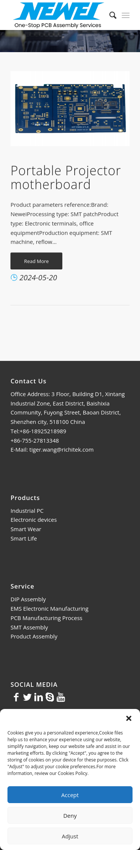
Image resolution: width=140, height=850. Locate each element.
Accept (70, 795)
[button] (129, 718)
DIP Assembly (28, 599)
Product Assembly (33, 636)
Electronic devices (33, 519)
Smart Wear (25, 529)
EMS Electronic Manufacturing (49, 608)
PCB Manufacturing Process (46, 618)
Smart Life (23, 538)
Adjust (70, 836)
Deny (70, 815)
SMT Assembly (29, 627)
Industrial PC (27, 510)
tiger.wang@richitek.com (61, 449)
